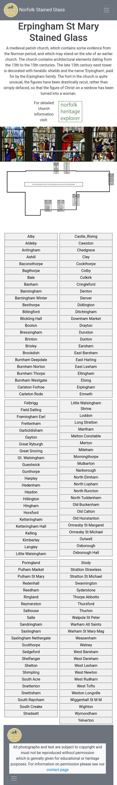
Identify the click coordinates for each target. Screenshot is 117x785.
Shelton (31, 665)
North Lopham (86, 484)
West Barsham (86, 652)
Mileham (86, 450)
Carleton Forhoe (31, 387)
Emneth (86, 394)
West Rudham (86, 679)
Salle (31, 617)
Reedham (31, 590)
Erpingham (86, 387)
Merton (86, 443)
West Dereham (86, 658)
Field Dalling (31, 410)
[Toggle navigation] (106, 10)
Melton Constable (86, 436)
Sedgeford (31, 652)
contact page (57, 770)
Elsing (86, 380)
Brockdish (31, 353)
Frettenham (31, 423)
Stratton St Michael (86, 576)
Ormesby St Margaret (86, 525)
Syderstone (85, 590)
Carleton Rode (31, 394)
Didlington (85, 305)
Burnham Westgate (31, 380)
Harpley (31, 478)
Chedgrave (86, 250)
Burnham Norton (31, 366)
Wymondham (86, 713)
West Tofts (86, 686)
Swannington (86, 583)
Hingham (31, 506)
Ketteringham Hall (31, 526)
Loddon (86, 415)
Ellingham (86, 373)
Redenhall (31, 583)
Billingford (31, 312)
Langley (31, 547)
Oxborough (86, 545)
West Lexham (86, 665)
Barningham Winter (31, 298)
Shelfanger (31, 658)
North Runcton (86, 491)
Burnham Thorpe (31, 373)
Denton (86, 291)
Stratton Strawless (86, 569)
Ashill (31, 257)
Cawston (86, 243)
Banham (31, 284)
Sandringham (31, 624)
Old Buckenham (86, 504)
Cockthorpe (86, 264)
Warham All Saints (86, 624)
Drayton (86, 325)
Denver (86, 298)
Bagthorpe (31, 270)
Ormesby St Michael (86, 532)
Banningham (31, 291)
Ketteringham (31, 519)
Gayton (31, 437)
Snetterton (31, 686)
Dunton (86, 339)
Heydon (31, 492)
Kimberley (31, 540)
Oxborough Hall (86, 552)
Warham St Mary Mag (86, 631)
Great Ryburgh (31, 444)
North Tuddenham (86, 498)
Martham (86, 429)
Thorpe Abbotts (86, 597)
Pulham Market (31, 569)
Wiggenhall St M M (86, 700)
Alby (31, 236)
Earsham (85, 346)
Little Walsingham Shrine (86, 406)
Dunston (86, 332)
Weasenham (86, 638)
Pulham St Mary (31, 576)
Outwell (86, 539)
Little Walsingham (31, 554)
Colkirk (86, 277)
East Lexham (86, 366)
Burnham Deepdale (31, 360)
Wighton (86, 706)
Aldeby (31, 243)
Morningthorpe (85, 456)
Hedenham (31, 485)
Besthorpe (31, 305)
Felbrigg (31, 403)
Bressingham (31, 332)
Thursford (86, 604)
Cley (86, 257)
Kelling (31, 533)
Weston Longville (86, 693)
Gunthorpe (31, 471)
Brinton (31, 339)
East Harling (86, 360)
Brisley (30, 346)
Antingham (31, 250)
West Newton (86, 672)
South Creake (31, 706)
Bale (31, 277)
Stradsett (31, 713)
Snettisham (31, 693)
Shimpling (31, 672)
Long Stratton (86, 422)
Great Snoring (30, 451)
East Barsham (86, 353)
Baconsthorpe (31, 264)
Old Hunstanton (86, 518)
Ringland (31, 597)
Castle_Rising (86, 236)
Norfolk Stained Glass (34, 10)
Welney (86, 645)
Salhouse (31, 610)
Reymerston (31, 604)
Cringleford (86, 284)
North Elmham (86, 477)
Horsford (30, 512)
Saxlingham (31, 631)
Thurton (86, 610)
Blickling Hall (31, 318)
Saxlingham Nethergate (31, 638)
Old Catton (86, 511)
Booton (31, 325)
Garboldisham (31, 430)
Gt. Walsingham (31, 458)
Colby (86, 270)
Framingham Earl (31, 416)
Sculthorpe (31, 645)
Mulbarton (85, 463)
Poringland (31, 563)
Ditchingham (86, 312)
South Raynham (31, 700)
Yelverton (86, 720)
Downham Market (86, 318)
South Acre (31, 679)
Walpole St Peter (86, 617)
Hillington (31, 499)
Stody (86, 563)
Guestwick (31, 464)
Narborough (86, 470)
